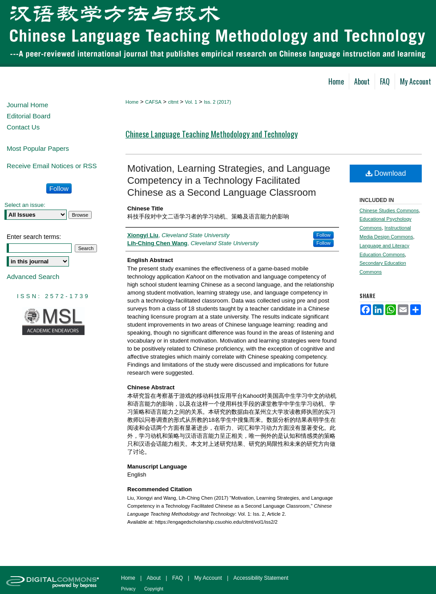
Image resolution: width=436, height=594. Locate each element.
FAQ (177, 578)
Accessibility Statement (261, 578)
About (154, 578)
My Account (208, 578)
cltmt (173, 102)
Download (386, 173)
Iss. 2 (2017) (217, 102)
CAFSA (153, 102)
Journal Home (27, 105)
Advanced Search (33, 276)
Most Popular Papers (38, 148)
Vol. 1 (191, 102)
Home (131, 102)
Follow (323, 235)
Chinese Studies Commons (389, 210)
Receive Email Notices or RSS (52, 166)
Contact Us (23, 127)
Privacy (128, 588)
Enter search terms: (34, 236)
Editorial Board (28, 116)
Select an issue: (24, 205)
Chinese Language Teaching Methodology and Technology (211, 134)
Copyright (153, 588)
